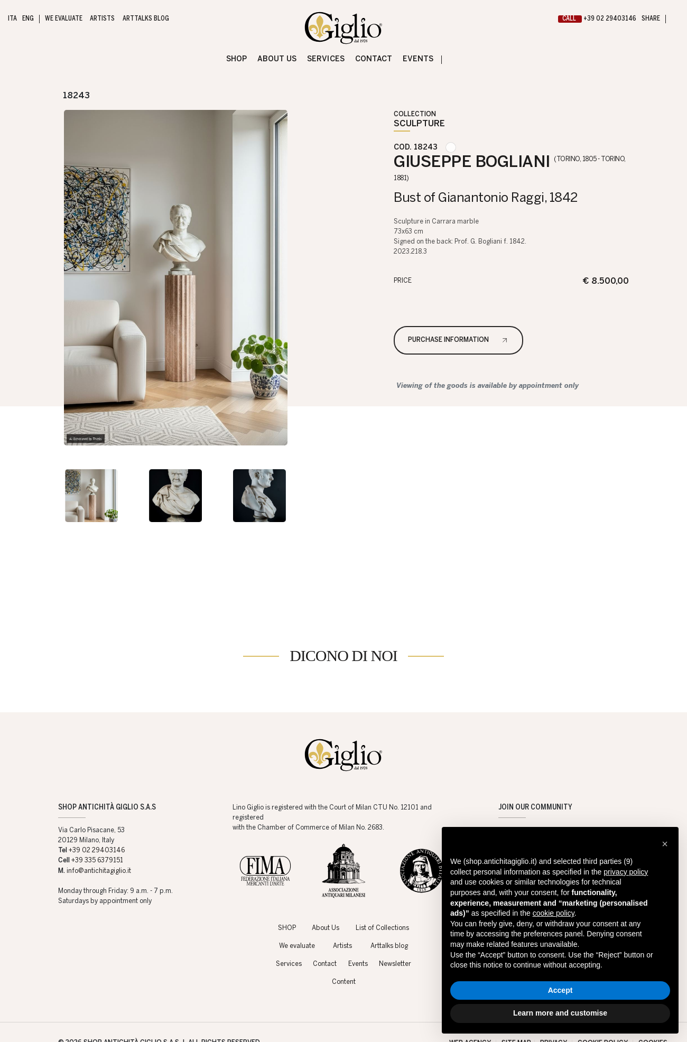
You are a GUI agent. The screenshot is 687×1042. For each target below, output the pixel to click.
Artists (342, 913)
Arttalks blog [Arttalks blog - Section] (146, 19)
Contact (325, 931)
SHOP (287, 895)
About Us (325, 895)
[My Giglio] (675, 19)
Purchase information (448, 340)
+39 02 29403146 (597, 19)
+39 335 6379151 (97, 828)
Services (289, 931)
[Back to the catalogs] (633, 95)
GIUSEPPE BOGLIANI (510, 168)
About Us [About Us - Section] (276, 59)
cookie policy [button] (553, 913)
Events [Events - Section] (418, 59)
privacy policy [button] (626, 872)
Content (344, 949)
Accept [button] (560, 990)
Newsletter (395, 931)
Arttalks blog (389, 913)
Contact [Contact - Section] (373, 59)
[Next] (101, 95)
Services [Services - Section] (325, 59)
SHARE (651, 19)
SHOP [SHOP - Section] (236, 59)
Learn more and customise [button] (560, 1013)
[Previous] (51, 95)
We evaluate (297, 913)
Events (358, 931)
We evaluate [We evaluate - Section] (63, 19)
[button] (664, 843)
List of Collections (382, 895)
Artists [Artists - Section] (102, 19)
